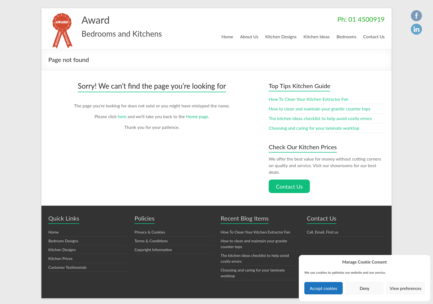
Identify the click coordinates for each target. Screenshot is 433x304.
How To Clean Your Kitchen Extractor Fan (309, 99)
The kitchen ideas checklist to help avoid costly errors (321, 118)
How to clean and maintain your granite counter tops (320, 108)
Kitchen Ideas (315, 36)
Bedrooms (346, 36)
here (123, 116)
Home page (198, 116)
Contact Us (374, 36)
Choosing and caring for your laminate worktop (314, 128)
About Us (247, 36)
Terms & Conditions (151, 238)
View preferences (406, 288)
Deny (364, 288)
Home (225, 36)
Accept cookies (323, 288)
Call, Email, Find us (323, 229)
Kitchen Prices (60, 256)
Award (95, 19)
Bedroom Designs (63, 238)
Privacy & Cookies (150, 229)
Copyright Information (152, 247)
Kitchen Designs (279, 36)
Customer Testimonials (67, 264)
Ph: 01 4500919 (361, 19)
